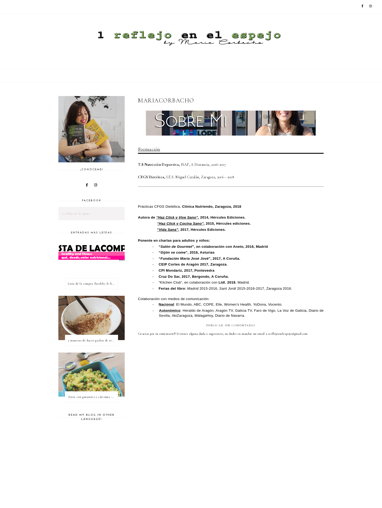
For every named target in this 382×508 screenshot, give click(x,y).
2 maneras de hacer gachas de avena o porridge (93, 340)
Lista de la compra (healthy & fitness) (93, 283)
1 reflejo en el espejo (75, 213)
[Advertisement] (234, 476)
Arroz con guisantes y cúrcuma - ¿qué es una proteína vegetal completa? (93, 397)
